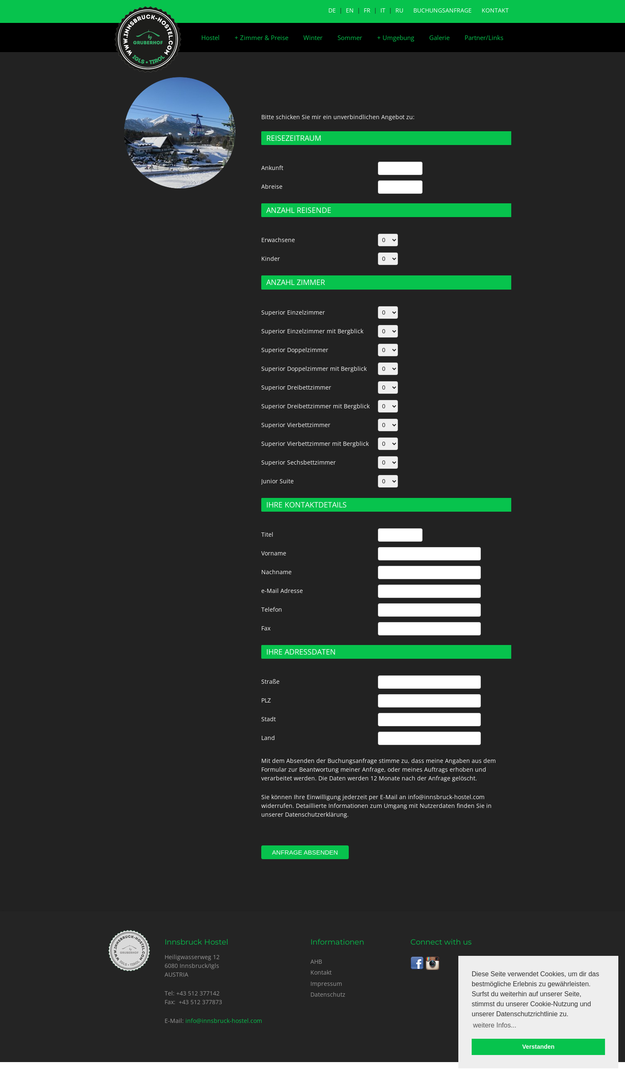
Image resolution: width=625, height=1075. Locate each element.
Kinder (270, 258)
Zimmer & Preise (261, 37)
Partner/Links (484, 37)
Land (268, 738)
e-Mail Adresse (282, 591)
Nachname (276, 572)
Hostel (210, 37)
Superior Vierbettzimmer (295, 425)
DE (332, 10)
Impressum (326, 984)
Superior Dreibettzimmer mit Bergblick (315, 406)
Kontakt (495, 10)
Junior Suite (277, 481)
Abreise (271, 186)
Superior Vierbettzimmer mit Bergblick (315, 444)
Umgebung (395, 37)
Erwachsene (278, 240)
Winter (312, 37)
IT (382, 10)
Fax (265, 628)
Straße (270, 681)
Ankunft (272, 168)
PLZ (266, 700)
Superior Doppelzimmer (294, 350)
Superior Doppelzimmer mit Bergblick (314, 368)
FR (367, 10)
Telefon (271, 609)
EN (350, 10)
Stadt (268, 719)
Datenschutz (327, 994)
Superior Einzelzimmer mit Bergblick (312, 331)
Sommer (350, 37)
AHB (316, 961)
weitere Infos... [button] (494, 1025)
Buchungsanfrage (442, 10)
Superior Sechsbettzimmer (298, 462)
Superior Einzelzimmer (293, 312)
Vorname (273, 553)
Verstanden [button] (538, 1046)
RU (399, 10)
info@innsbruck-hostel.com (223, 1021)
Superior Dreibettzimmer (296, 387)
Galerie (439, 37)
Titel (267, 534)
